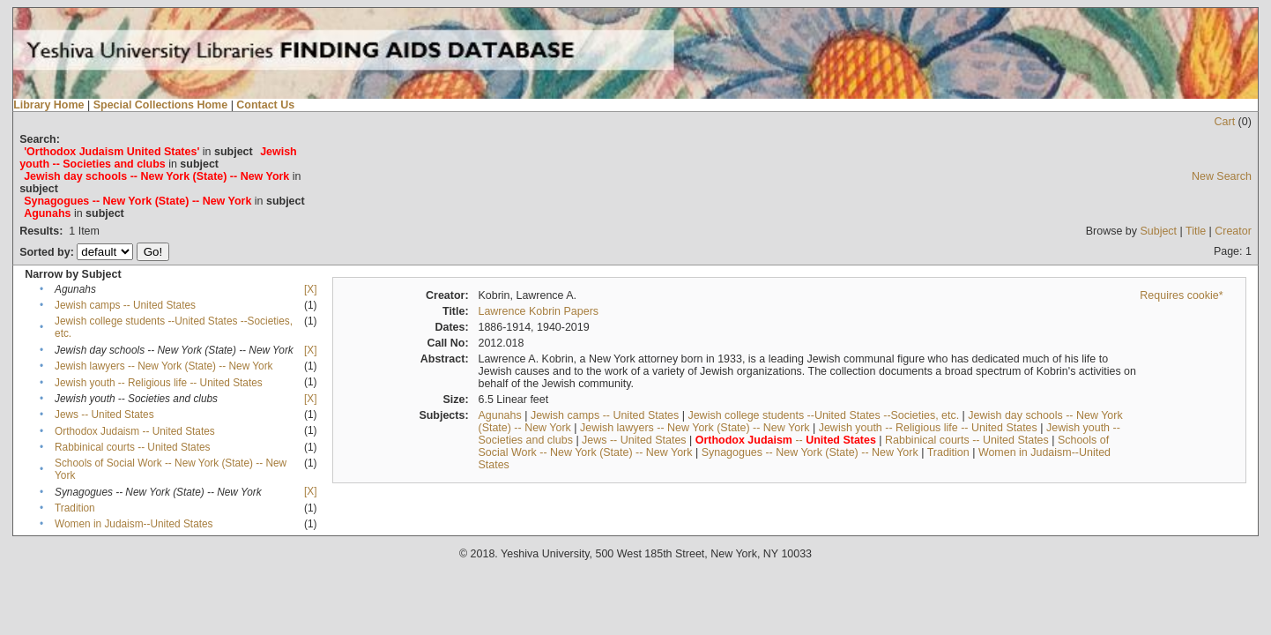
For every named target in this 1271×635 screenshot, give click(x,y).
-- (785, 440)
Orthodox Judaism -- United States (135, 431)
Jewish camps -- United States (125, 305)
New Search (1222, 176)
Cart (1225, 122)
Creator (1233, 231)
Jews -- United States (104, 414)
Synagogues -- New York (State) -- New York (810, 452)
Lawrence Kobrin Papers (538, 311)
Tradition (75, 508)
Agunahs (499, 415)
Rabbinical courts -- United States (132, 447)
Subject (1158, 231)
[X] (310, 289)
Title (1196, 231)
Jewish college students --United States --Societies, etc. (823, 415)
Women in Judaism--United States (133, 524)
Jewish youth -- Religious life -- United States (159, 383)
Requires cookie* (1181, 295)
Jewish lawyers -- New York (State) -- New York (163, 366)
